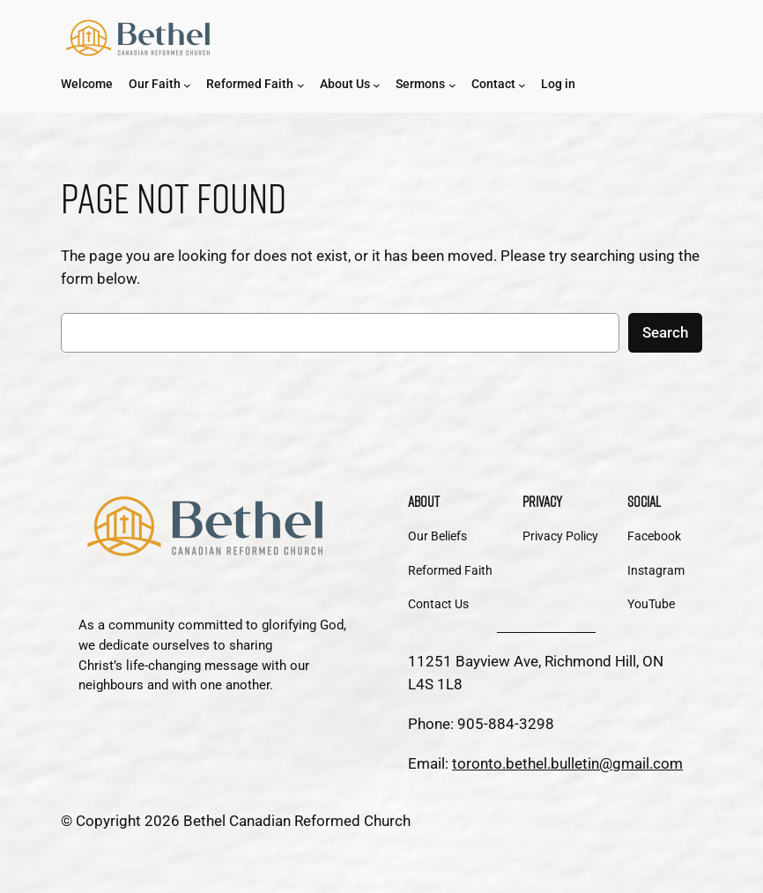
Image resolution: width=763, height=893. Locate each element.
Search (665, 332)
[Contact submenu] (522, 85)
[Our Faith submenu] (187, 85)
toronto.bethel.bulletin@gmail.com (567, 763)
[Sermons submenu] (452, 85)
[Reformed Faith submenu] (301, 85)
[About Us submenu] (377, 85)
